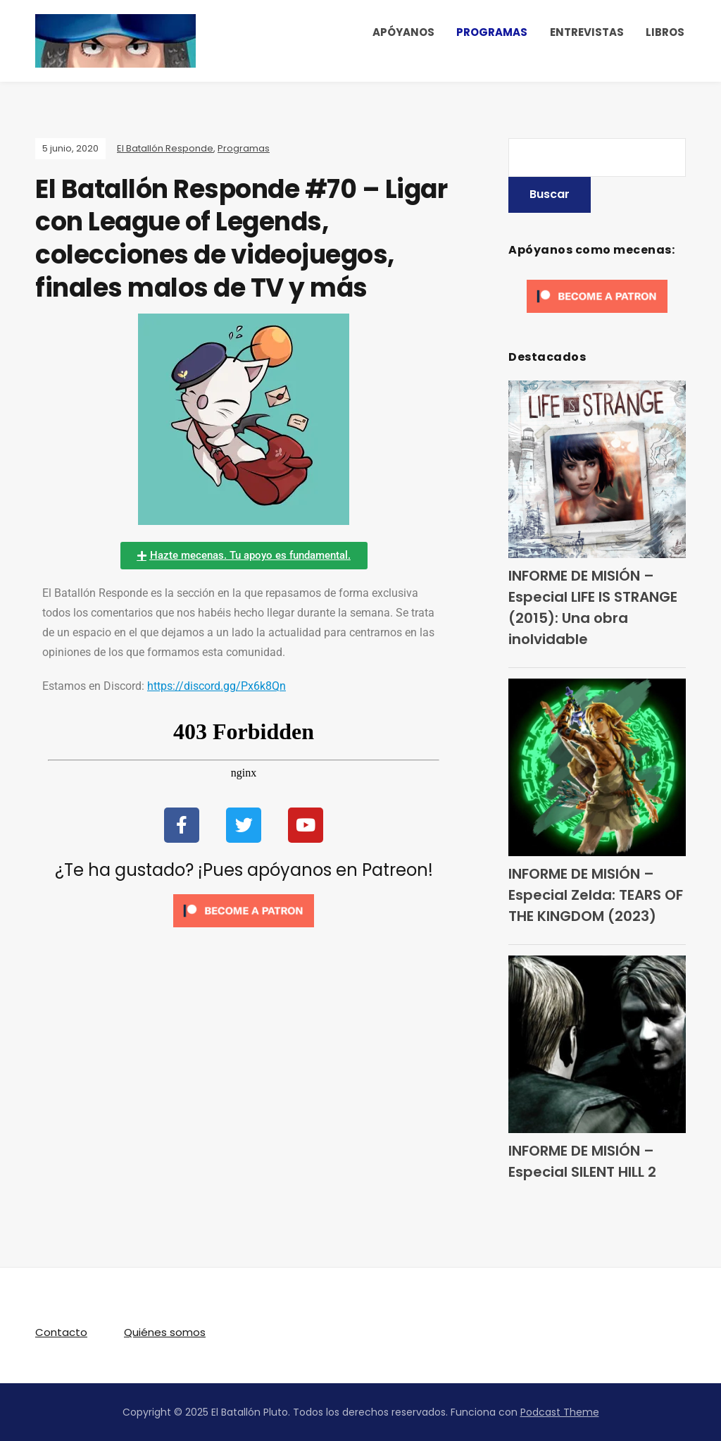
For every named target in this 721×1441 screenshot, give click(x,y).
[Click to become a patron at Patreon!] (243, 910)
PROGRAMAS (491, 32)
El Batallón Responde (165, 148)
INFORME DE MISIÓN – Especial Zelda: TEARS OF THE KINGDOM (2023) (595, 895)
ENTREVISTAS (587, 32)
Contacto (61, 1332)
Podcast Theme (559, 1412)
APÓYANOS (403, 32)
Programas (244, 148)
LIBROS (665, 32)
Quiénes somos (165, 1332)
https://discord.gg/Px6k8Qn (216, 686)
